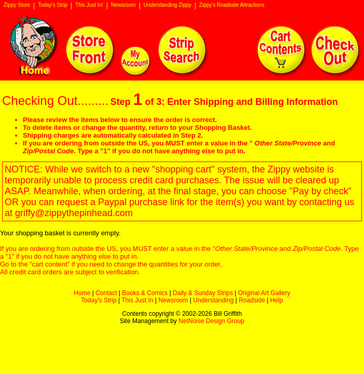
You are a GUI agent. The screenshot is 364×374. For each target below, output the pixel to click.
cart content (49, 264)
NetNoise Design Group (211, 321)
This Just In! (89, 5)
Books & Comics (144, 293)
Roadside (252, 300)
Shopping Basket (222, 127)
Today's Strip (52, 5)
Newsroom (123, 5)
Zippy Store (17, 5)
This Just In (137, 300)
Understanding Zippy (167, 5)
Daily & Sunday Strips (203, 293)
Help (276, 300)
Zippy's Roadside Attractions (231, 5)
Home (82, 293)
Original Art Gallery (264, 293)
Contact (106, 293)
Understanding (213, 300)
